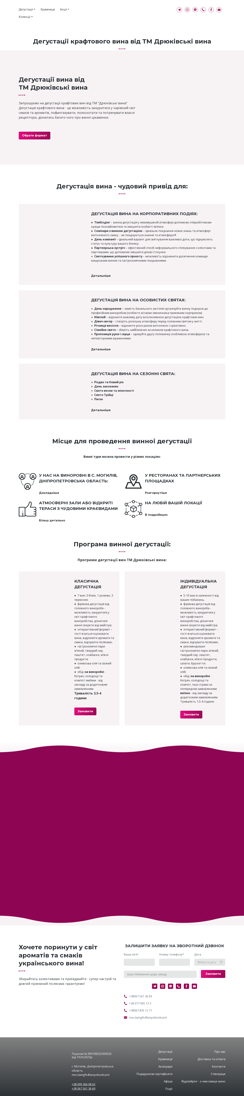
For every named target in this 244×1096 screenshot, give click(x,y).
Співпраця (218, 1074)
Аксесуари (165, 1066)
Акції (63, 9)
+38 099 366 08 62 (83, 1084)
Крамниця (48, 9)
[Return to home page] (131, 10)
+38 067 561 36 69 (83, 1089)
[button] (179, 9)
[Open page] (42, 1056)
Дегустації (26, 9)
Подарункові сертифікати (154, 1074)
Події (168, 1089)
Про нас (219, 1052)
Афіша (168, 1081)
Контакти (218, 1066)
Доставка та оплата (211, 1059)
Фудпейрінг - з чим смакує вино (203, 1081)
